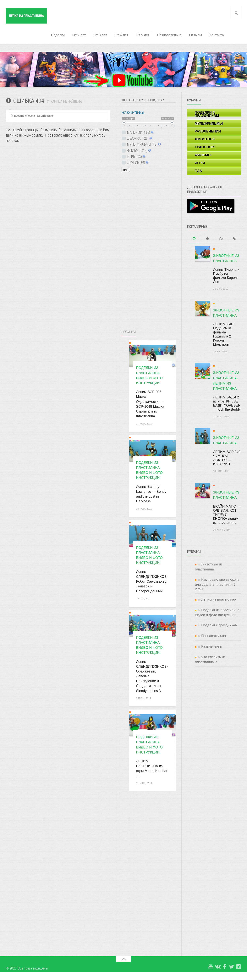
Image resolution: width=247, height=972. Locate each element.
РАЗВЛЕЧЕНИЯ (208, 115)
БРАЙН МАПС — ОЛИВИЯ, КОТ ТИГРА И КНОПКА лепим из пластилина (226, 498)
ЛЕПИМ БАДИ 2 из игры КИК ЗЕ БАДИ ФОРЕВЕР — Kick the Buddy (227, 387)
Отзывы (197, 18)
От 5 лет (146, 18)
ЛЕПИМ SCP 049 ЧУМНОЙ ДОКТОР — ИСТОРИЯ (226, 441)
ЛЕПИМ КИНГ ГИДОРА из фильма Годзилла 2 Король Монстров (224, 318)
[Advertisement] (150, 240)
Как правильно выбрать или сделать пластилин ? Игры (217, 568)
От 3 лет (106, 18)
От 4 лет (126, 18)
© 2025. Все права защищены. (27, 952)
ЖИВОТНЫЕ (205, 123)
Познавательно (172, 18)
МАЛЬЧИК (140, 116)
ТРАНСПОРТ (205, 130)
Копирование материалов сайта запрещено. (36, 960)
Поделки (66, 18)
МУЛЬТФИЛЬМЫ (209, 107)
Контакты (217, 18)
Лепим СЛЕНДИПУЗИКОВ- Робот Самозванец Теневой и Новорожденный (152, 565)
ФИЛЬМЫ (203, 138)
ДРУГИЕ (137, 146)
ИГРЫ (200, 146)
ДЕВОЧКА (139, 122)
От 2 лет (86, 18)
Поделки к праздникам (219, 609)
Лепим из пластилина (218, 583)
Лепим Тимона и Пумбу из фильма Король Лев (226, 259)
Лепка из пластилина (26, 16)
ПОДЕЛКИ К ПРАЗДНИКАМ (207, 97)
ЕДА (198, 154)
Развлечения (211, 630)
